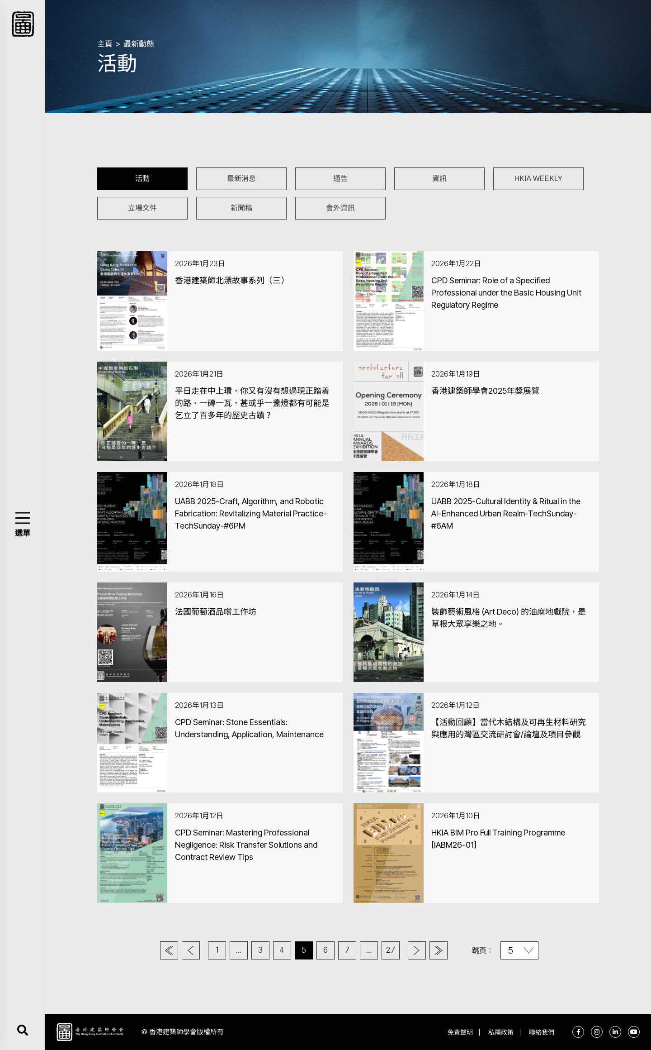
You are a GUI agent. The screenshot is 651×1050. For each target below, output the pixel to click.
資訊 (439, 178)
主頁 (105, 43)
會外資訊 (340, 208)
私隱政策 (501, 1032)
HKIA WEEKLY (538, 178)
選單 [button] (22, 533)
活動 (142, 178)
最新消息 (241, 178)
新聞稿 (241, 208)
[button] (22, 518)
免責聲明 (460, 1032)
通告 (340, 178)
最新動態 (138, 43)
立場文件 (142, 208)
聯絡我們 (541, 1032)
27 (390, 950)
